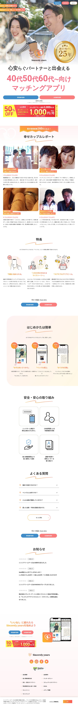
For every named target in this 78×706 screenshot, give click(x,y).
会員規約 (46, 674)
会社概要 (25, 674)
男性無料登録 (57, 3)
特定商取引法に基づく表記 (29, 686)
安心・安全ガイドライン (29, 682)
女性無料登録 (65, 3)
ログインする (39, 100)
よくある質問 (41, 3)
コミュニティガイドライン (50, 682)
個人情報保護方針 (27, 678)
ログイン (73, 3)
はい (68, 701)
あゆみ (45, 686)
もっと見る (39, 517)
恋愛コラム (36, 3)
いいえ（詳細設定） (54, 701)
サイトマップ (26, 694)
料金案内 (31, 3)
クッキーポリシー (48, 678)
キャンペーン (26, 690)
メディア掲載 (47, 690)
